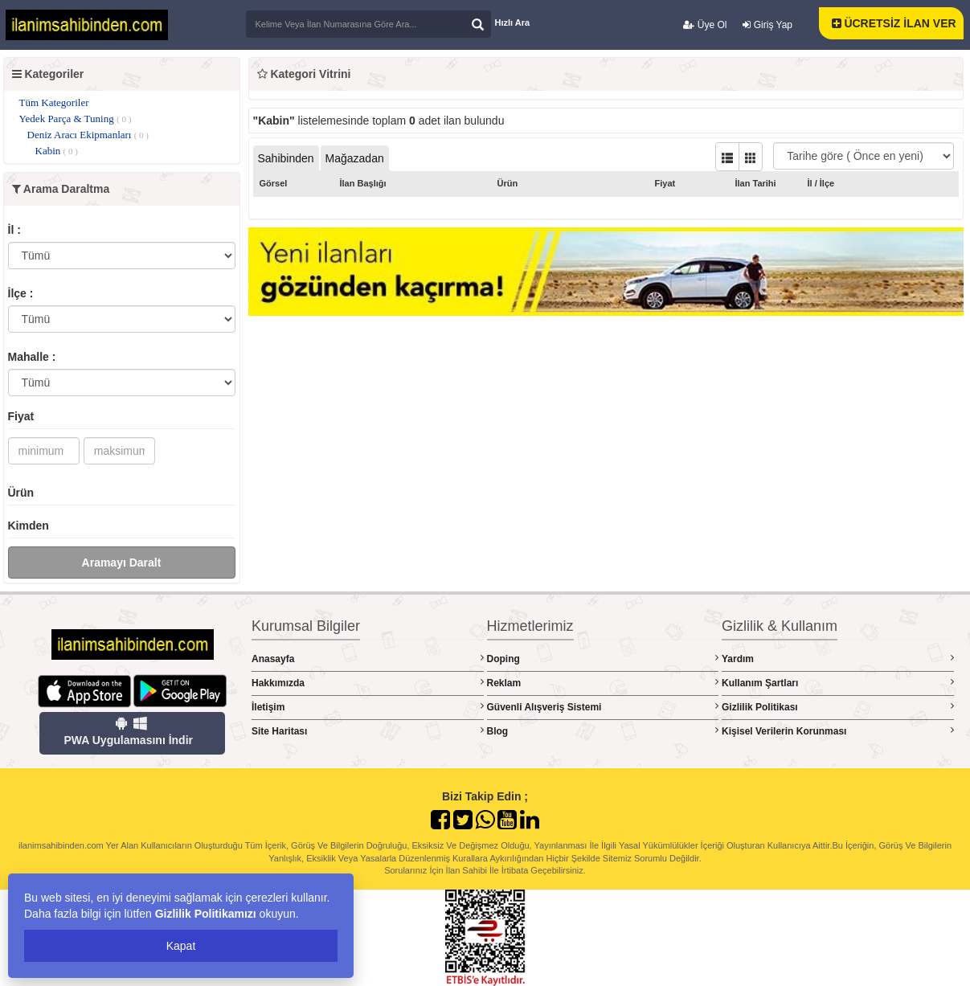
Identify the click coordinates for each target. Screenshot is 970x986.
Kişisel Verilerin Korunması (838, 731)
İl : (14, 229)
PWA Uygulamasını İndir (128, 731)
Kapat (181, 945)
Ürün (21, 492)
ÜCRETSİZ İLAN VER (894, 23)
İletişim (368, 707)
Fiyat (21, 416)
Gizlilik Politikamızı (205, 913)
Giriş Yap (767, 25)
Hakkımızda (368, 683)
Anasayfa (368, 659)
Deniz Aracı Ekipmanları (88, 135)
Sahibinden (286, 158)
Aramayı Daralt (122, 562)
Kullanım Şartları (838, 683)
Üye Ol (704, 25)
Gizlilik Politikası (838, 707)
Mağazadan (354, 158)
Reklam (603, 683)
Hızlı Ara (512, 22)
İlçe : (21, 293)
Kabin (56, 151)
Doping (603, 659)
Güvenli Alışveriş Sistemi (603, 707)
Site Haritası (368, 731)
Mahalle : (32, 356)
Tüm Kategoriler (54, 102)
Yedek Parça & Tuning (75, 119)
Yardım (838, 659)
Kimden (28, 525)
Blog (603, 731)
